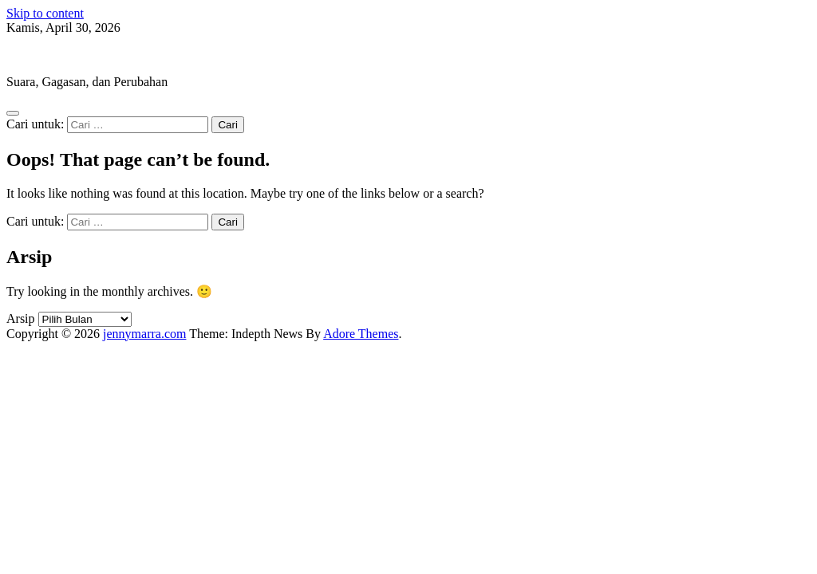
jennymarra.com (47, 54)
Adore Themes (360, 333)
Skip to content (45, 13)
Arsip (20, 318)
